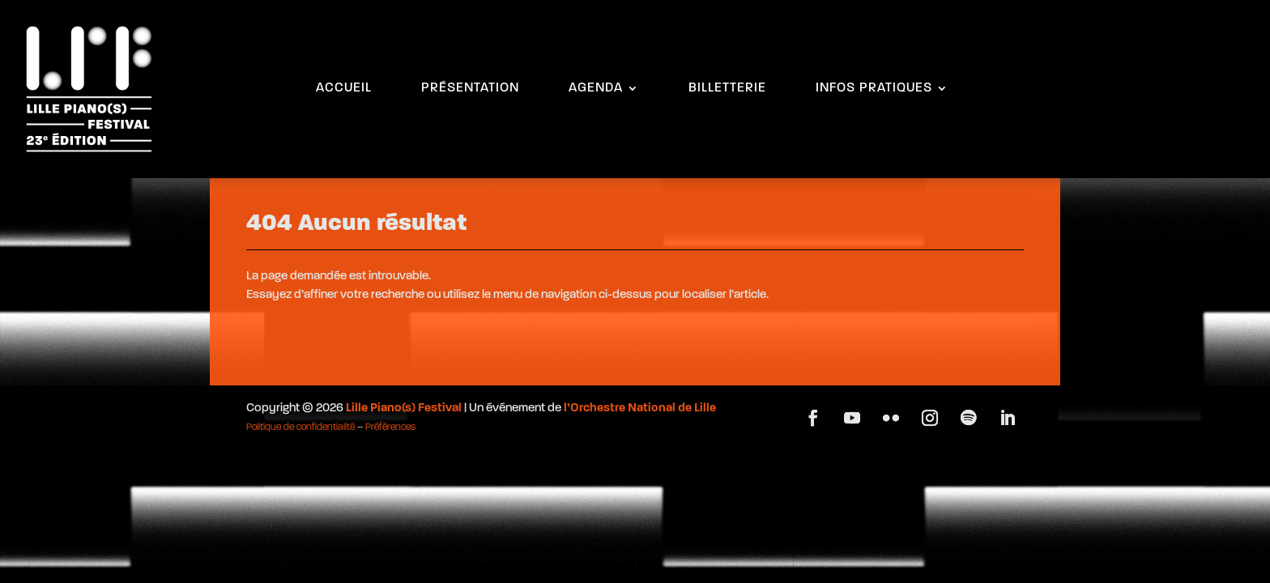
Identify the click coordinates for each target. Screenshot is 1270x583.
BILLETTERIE (727, 89)
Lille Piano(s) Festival (404, 408)
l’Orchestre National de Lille (640, 408)
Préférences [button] (390, 427)
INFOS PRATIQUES (874, 89)
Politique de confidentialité (300, 427)
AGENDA (596, 89)
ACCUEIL (344, 89)
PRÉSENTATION (470, 89)
